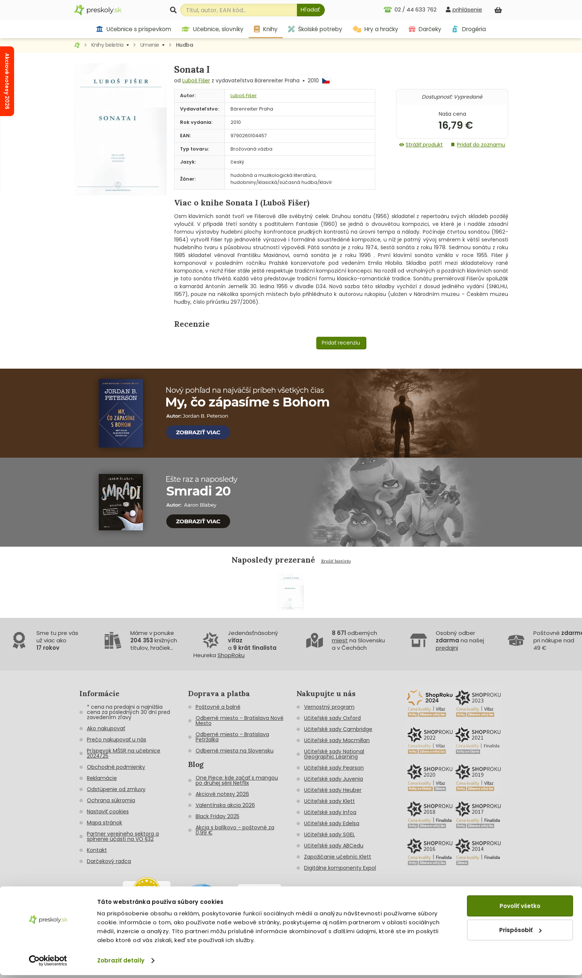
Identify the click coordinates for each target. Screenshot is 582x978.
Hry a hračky (375, 29)
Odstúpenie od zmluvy (116, 789)
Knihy (266, 29)
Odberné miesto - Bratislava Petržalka (232, 737)
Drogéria (468, 29)
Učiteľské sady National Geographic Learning (334, 754)
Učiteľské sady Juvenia (333, 779)
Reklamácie (102, 778)
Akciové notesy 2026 (222, 794)
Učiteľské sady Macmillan (337, 740)
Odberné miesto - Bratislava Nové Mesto (240, 720)
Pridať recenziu (341, 342)
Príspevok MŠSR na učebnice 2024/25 (123, 753)
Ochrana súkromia (111, 800)
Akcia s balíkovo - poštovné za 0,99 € (235, 830)
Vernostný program (329, 707)
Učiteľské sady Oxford (332, 718)
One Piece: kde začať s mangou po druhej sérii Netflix (237, 780)
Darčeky (425, 29)
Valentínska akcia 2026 (225, 805)
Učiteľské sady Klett (329, 801)
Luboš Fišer (196, 80)
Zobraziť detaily (120, 963)
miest (340, 640)
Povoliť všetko (520, 909)
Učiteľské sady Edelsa (331, 823)
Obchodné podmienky (116, 767)
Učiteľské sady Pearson (334, 767)
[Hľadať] (311, 10)
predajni (447, 648)
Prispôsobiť (520, 932)
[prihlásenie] (464, 9)
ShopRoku (231, 655)
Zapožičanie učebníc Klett (337, 856)
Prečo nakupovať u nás (116, 739)
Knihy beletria (107, 45)
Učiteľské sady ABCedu (333, 845)
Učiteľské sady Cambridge (338, 729)
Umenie (149, 45)
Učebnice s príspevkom (133, 29)
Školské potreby (315, 29)
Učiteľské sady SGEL (329, 834)
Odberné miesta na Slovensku (235, 750)
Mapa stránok (104, 822)
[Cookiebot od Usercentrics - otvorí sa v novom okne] (48, 963)
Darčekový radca (109, 861)
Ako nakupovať (106, 728)
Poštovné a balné (218, 707)
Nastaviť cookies (108, 811)
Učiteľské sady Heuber (333, 790)
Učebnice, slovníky (213, 29)
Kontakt (97, 850)
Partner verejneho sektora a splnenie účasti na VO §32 (123, 836)
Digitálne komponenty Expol (340, 868)
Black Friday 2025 (217, 816)
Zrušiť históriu (336, 561)
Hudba (184, 45)
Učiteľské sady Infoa (330, 812)
